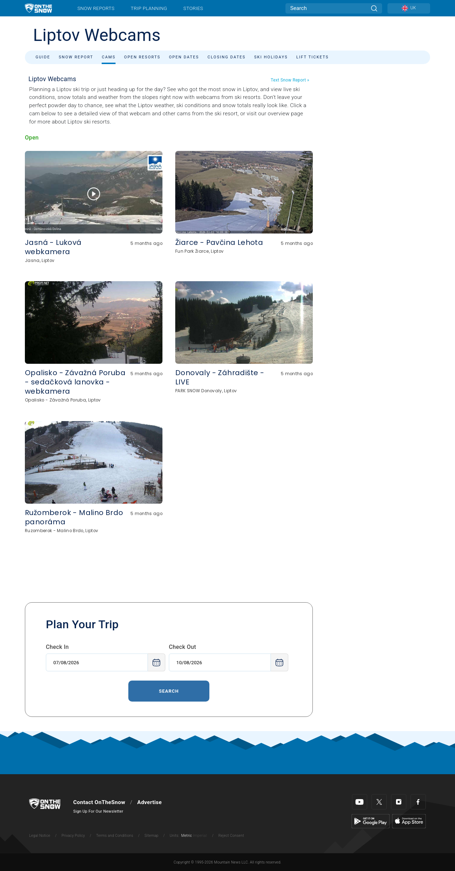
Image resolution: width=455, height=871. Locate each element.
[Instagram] (398, 801)
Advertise (149, 802)
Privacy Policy (73, 836)
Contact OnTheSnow (99, 802)
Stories (193, 8)
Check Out (182, 647)
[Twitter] (379, 801)
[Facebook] (418, 801)
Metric (186, 836)
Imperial (200, 836)
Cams (109, 57)
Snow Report (76, 57)
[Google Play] (371, 821)
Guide (43, 57)
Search (169, 691)
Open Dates (184, 57)
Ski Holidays (271, 57)
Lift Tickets (312, 57)
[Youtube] (359, 801)
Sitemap (151, 836)
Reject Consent (231, 836)
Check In (57, 647)
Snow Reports (95, 8)
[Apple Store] (409, 821)
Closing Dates (227, 57)
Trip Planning (149, 8)
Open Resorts (142, 57)
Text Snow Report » (290, 80)
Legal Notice (39, 836)
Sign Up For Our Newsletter (98, 811)
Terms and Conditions (114, 836)
